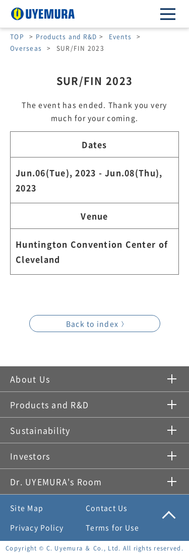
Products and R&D (66, 36)
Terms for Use (112, 527)
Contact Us (107, 508)
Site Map (26, 508)
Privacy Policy (37, 527)
